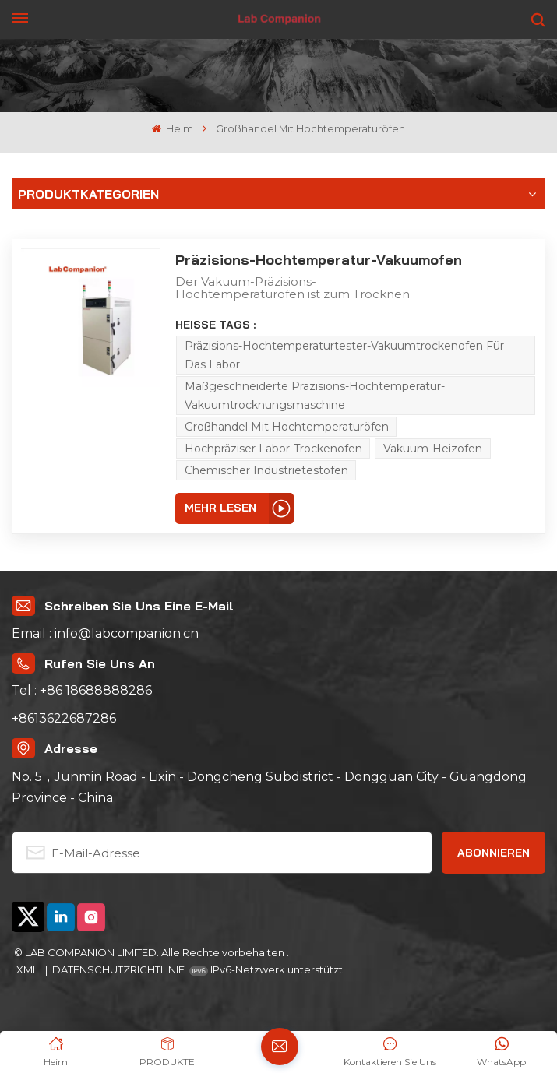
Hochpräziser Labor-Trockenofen (273, 449)
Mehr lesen (220, 508)
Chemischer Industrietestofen (266, 470)
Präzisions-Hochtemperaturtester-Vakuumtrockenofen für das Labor (344, 355)
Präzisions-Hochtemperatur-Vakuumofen (318, 260)
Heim (172, 129)
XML (28, 969)
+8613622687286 (64, 718)
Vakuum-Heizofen (432, 449)
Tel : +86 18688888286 (82, 690)
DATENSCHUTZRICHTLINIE (118, 969)
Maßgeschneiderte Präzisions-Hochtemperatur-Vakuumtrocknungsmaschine (315, 395)
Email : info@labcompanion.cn (105, 633)
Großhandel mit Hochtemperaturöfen (287, 427)
